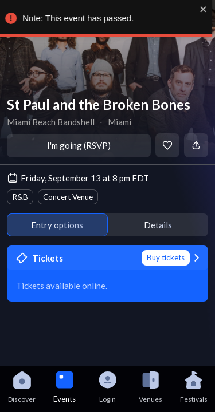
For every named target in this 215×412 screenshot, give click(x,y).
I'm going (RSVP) (79, 145)
